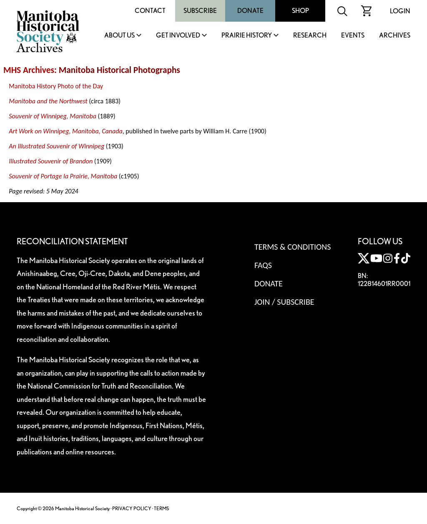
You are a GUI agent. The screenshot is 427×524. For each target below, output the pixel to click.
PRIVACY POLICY (131, 508)
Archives (394, 35)
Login (400, 11)
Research (310, 35)
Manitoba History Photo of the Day (56, 86)
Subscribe (200, 11)
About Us (119, 35)
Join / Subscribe (284, 302)
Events (352, 35)
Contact (150, 11)
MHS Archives (28, 70)
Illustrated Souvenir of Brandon (51, 161)
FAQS (263, 265)
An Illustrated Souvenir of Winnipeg (56, 146)
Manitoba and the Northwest (48, 101)
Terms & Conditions (292, 247)
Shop (300, 11)
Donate (250, 11)
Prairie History (246, 35)
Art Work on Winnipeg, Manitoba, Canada (65, 131)
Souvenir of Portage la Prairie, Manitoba (63, 176)
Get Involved (178, 35)
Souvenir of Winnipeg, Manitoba (52, 116)
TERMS (161, 508)
